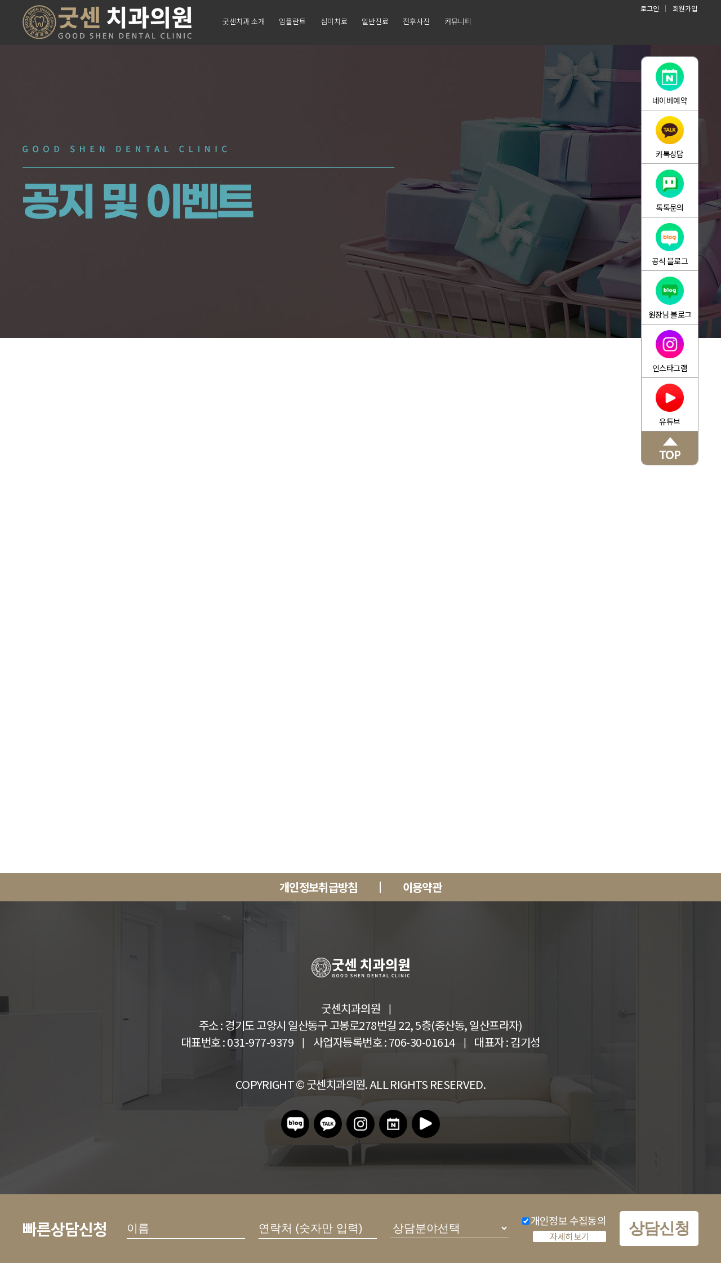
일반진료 (375, 21)
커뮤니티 (457, 21)
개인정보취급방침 (318, 887)
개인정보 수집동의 (564, 1220)
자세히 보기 (569, 1236)
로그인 (649, 8)
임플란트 (292, 21)
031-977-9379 (260, 1042)
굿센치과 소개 (243, 21)
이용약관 (422, 887)
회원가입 (685, 8)
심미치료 (334, 21)
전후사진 (416, 21)
